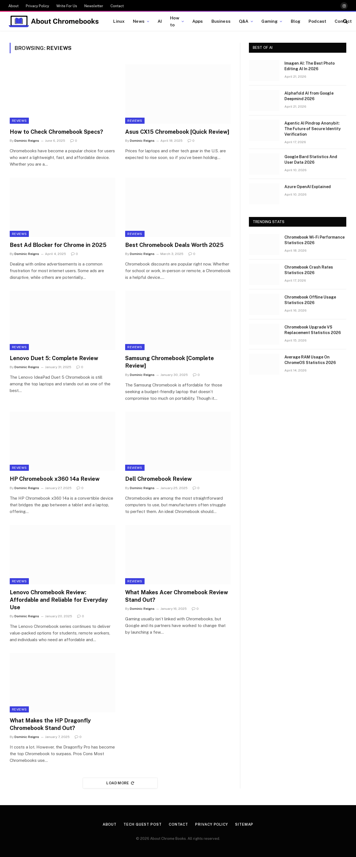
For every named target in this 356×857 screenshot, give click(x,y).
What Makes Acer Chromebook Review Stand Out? (176, 596)
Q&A (243, 21)
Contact (117, 6)
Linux (119, 21)
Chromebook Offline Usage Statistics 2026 (310, 300)
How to (174, 21)
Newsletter (93, 6)
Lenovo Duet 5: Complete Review (54, 358)
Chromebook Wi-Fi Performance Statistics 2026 (314, 240)
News (139, 21)
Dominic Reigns (26, 141)
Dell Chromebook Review (158, 479)
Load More (120, 783)
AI (160, 21)
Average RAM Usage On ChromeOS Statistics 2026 (310, 360)
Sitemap (244, 824)
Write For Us (66, 6)
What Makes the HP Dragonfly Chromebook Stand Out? (50, 724)
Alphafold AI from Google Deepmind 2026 (309, 96)
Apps (197, 21)
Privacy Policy (37, 6)
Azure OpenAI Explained (307, 186)
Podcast (317, 21)
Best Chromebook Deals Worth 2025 (174, 245)
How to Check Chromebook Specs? (56, 131)
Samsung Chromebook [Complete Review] (169, 362)
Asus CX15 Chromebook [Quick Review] (177, 131)
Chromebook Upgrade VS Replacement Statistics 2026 (312, 330)
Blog (296, 21)
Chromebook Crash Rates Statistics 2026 (308, 270)
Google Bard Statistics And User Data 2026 (310, 160)
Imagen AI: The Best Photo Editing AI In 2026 (309, 66)
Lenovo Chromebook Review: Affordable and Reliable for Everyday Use (59, 600)
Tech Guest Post (142, 824)
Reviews (19, 120)
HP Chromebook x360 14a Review (55, 479)
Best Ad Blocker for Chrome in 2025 (58, 245)
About (13, 6)
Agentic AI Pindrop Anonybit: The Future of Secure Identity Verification (312, 128)
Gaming (269, 21)
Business (221, 21)
